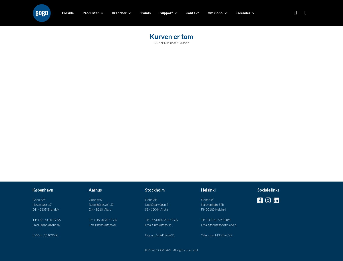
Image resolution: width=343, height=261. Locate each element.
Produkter (91, 13)
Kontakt (192, 13)
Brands (145, 13)
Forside (68, 13)
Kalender (243, 13)
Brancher (119, 13)
